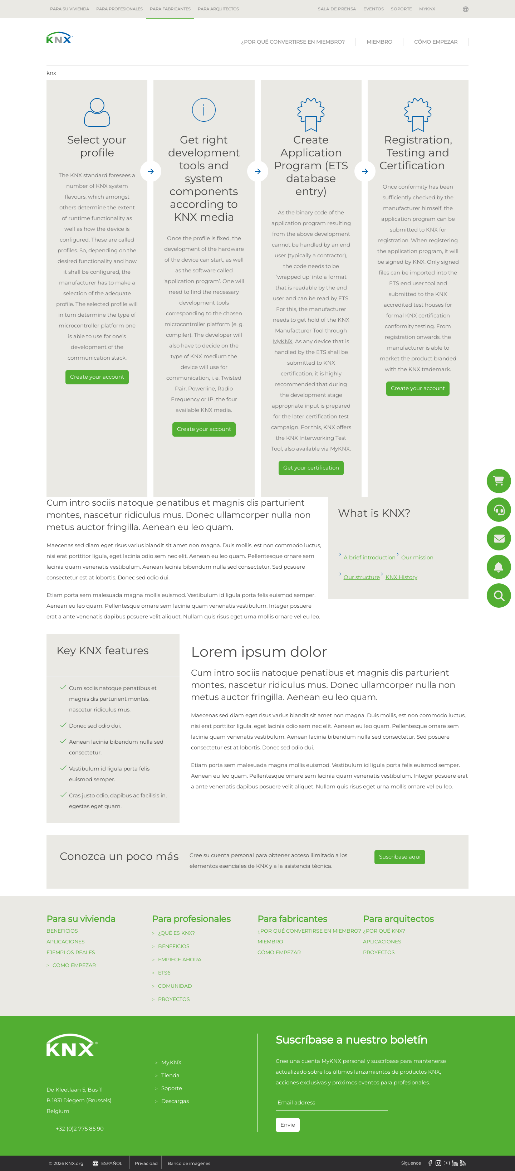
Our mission (417, 557)
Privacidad (146, 1163)
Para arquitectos (218, 8)
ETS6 (164, 973)
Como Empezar (74, 965)
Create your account (97, 376)
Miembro (379, 42)
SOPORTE (401, 8)
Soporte (171, 1088)
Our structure (362, 577)
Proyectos (174, 999)
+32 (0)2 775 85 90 (75, 1128)
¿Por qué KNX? (384, 931)
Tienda (170, 1075)
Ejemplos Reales (70, 952)
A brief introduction (370, 557)
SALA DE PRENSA (337, 8)
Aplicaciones (65, 941)
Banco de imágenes (189, 1163)
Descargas (175, 1101)
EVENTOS (373, 8)
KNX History (401, 577)
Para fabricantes (170, 8)
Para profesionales (119, 8)
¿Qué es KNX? (176, 933)
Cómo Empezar (435, 42)
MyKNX (427, 8)
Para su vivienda (69, 8)
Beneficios (62, 931)
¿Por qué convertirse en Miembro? (293, 42)
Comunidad (175, 986)
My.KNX (171, 1062)
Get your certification (311, 467)
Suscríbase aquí (400, 856)
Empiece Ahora (179, 959)
